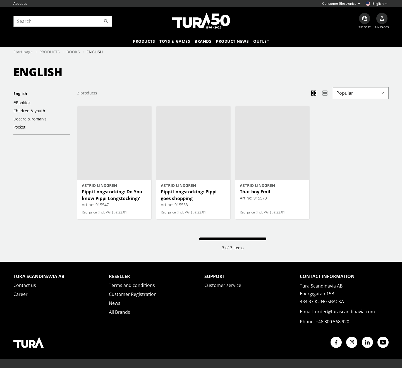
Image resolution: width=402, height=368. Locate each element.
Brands (203, 41)
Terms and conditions (132, 285)
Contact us (24, 285)
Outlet (261, 41)
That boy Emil (255, 192)
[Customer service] (364, 21)
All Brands (119, 312)
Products (144, 41)
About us (20, 3)
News (114, 303)
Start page (23, 51)
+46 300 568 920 (332, 322)
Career (20, 294)
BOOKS (73, 51)
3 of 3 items (233, 247)
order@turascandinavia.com (345, 311)
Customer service (222, 285)
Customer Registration (133, 294)
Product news (232, 41)
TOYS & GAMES (174, 41)
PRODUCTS (49, 51)
